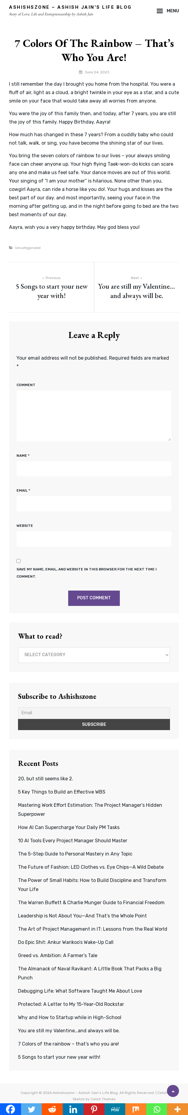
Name (23, 455)
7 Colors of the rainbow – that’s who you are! (68, 1044)
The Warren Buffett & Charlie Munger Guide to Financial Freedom (91, 902)
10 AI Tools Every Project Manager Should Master (72, 840)
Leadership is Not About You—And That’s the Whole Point (82, 916)
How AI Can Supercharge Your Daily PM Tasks (69, 827)
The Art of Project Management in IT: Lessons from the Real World (92, 929)
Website (25, 526)
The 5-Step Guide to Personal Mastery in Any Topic (75, 854)
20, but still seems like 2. (45, 779)
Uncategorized (28, 248)
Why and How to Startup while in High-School (69, 1017)
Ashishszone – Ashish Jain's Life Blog (70, 7)
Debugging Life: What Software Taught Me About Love (80, 991)
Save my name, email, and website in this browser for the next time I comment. (87, 573)
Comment (26, 385)
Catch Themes (103, 1099)
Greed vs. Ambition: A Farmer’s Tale (57, 955)
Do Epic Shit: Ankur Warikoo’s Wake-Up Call (66, 942)
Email (23, 490)
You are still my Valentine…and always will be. (69, 1031)
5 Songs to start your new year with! (59, 1057)
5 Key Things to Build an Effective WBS (61, 792)
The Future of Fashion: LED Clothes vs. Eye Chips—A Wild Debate (91, 867)
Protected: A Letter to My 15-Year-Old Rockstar (71, 1004)
